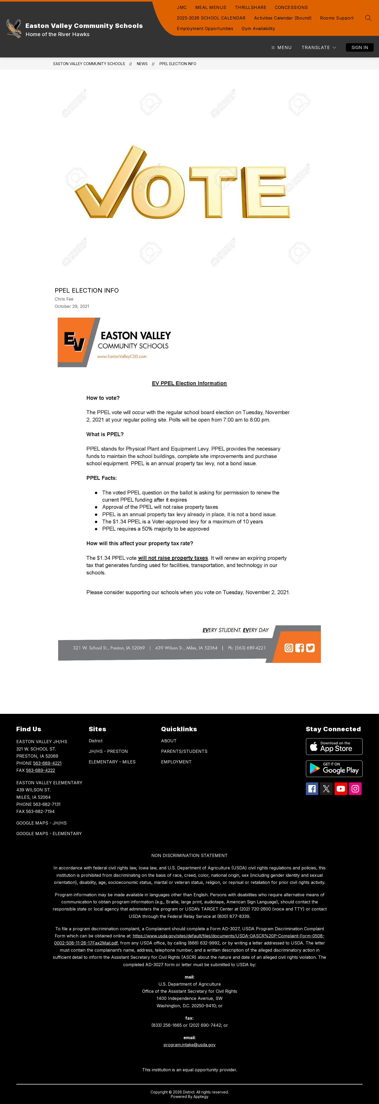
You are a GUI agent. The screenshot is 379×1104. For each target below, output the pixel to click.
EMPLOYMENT (176, 761)
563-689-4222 (40, 770)
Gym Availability (258, 28)
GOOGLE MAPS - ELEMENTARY (49, 833)
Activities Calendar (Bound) (283, 18)
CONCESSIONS (291, 7)
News (142, 63)
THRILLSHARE (251, 7)
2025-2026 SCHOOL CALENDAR (211, 18)
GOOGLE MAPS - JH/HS (41, 823)
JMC (182, 7)
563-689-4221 (47, 763)
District (95, 740)
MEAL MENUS (210, 7)
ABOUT (169, 740)
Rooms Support (337, 18)
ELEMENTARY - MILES (112, 761)
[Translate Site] (318, 47)
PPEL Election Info (177, 63)
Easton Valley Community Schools (89, 63)
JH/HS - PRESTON (108, 751)
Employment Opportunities (205, 28)
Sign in (359, 47)
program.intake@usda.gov (189, 1044)
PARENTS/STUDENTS (184, 751)
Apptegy (200, 1096)
